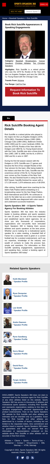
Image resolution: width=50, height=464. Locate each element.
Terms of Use (37, 441)
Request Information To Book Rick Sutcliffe (25, 91)
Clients (17, 441)
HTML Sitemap (30, 445)
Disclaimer (9, 443)
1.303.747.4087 (32, 452)
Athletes (8, 441)
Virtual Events (32, 443)
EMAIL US (44, 4)
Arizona (21, 80)
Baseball (19, 61)
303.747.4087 (16, 11)
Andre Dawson (19, 322)
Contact (20, 443)
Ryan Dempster (20, 293)
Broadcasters (31, 61)
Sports (26, 441)
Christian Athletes (23, 63)
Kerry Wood (18, 351)
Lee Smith (17, 308)
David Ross (18, 366)
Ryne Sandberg (20, 337)
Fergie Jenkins (19, 380)
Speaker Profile (20, 281)
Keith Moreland (20, 279)
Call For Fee (21, 84)
